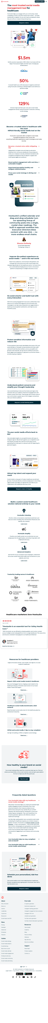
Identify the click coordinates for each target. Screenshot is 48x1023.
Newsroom (3, 916)
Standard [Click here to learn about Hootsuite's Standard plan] (3, 927)
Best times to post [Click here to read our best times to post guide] (5, 948)
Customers (3, 913)
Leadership (3, 911)
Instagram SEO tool (29, 913)
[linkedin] (28, 977)
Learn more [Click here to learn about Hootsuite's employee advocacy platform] (24, 542)
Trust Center (16, 970)
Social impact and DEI (6, 918)
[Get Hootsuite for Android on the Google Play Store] (28, 974)
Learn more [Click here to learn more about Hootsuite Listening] (24, 524)
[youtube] (23, 977)
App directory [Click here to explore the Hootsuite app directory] (28, 939)
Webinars (27, 937)
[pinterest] (31, 977)
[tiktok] (35, 977)
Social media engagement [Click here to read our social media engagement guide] (7, 953)
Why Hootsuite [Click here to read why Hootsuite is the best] (4, 903)
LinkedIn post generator (30, 916)
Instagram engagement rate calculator (33, 911)
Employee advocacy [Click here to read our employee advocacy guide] (6, 956)
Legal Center (9, 970)
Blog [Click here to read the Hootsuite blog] (26, 932)
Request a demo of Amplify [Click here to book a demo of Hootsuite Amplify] (24, 489)
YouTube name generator (30, 918)
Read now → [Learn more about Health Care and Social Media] (24, 735)
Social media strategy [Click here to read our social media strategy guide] (6, 941)
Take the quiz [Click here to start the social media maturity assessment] (24, 779)
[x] (19, 977)
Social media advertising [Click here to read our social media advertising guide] (6, 960)
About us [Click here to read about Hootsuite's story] (3, 906)
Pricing (3, 924)
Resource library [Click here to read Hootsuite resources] (28, 934)
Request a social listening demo (24, 402)
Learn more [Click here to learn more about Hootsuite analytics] (24, 560)
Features (3, 934)
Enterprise (3, 932)
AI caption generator (29, 903)
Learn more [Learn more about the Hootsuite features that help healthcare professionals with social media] (24, 835)
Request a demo (40, 1)
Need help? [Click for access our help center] (27, 948)
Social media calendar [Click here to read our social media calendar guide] (6, 951)
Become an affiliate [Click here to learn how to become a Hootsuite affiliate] (29, 942)
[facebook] (16, 977)
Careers (3, 908)
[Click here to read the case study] (24, 70)
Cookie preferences (30, 970)
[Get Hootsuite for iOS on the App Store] (20, 974)
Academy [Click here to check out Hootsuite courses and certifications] (27, 929)
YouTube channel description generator (34, 921)
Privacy (22, 970)
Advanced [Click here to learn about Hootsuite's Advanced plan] (3, 929)
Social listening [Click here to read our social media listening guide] (4, 946)
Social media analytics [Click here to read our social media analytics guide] (6, 943)
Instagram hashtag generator (31, 908)
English (24, 966)
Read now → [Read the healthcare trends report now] (24, 690)
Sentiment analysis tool (30, 906)
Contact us (27, 953)
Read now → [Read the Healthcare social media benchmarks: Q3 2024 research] (24, 714)
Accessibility (39, 970)
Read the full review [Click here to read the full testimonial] (7, 646)
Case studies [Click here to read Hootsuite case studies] (27, 927)
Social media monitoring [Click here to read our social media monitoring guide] (7, 958)
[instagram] (13, 977)
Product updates (28, 951)
